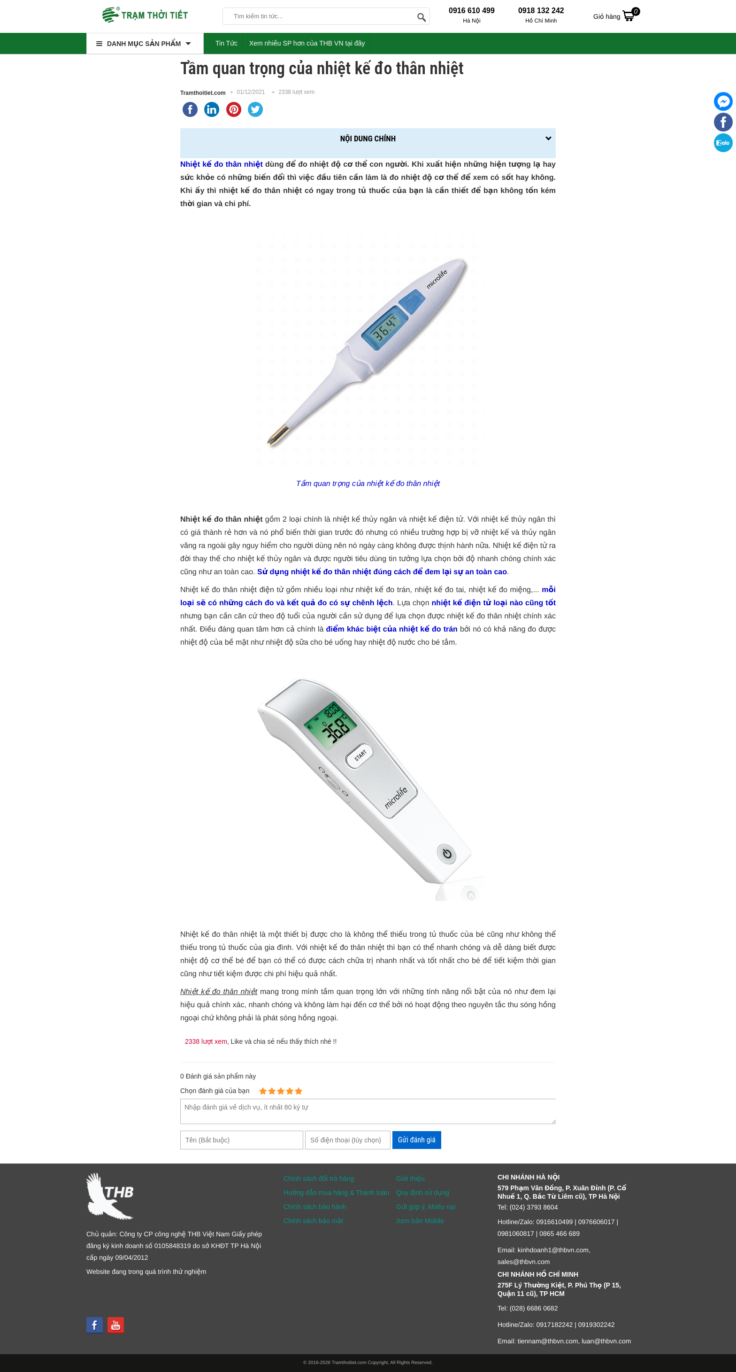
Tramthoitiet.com (203, 93)
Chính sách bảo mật (313, 1221)
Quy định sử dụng (422, 1192)
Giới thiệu (410, 1178)
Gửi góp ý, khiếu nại (425, 1206)
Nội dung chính (368, 138)
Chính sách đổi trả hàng (319, 1178)
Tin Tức (226, 43)
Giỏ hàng (616, 15)
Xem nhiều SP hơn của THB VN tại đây (307, 43)
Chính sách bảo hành (315, 1206)
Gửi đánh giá (417, 1139)
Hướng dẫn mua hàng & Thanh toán (336, 1192)
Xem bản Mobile (420, 1221)
